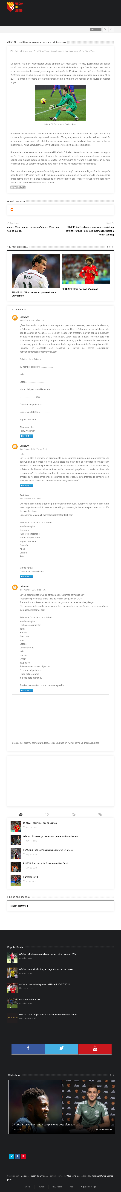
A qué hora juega (88, 1187)
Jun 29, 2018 (30, 827)
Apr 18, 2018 (30, 881)
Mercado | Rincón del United (33, 1176)
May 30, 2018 (30, 854)
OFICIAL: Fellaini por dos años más (80, 289)
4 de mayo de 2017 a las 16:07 (33, 590)
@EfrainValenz (43, 51)
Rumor (41, 1187)
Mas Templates (74, 1176)
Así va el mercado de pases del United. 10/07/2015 (44, 984)
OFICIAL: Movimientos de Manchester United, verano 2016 (48, 954)
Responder (26, 436)
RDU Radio (57, 1187)
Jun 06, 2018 (30, 841)
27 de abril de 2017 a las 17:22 (33, 499)
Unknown (24, 317)
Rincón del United (19, 906)
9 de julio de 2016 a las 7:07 (32, 320)
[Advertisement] (44, 19)
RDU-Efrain (90, 51)
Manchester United (60, 51)
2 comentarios (104, 1129)
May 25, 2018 (30, 868)
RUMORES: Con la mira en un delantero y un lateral (48, 850)
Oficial (28, 1187)
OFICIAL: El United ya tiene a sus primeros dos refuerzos (50, 836)
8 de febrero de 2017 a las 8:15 (33, 449)
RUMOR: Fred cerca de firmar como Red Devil (45, 863)
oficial (81, 51)
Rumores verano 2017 (30, 999)
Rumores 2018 (30, 877)
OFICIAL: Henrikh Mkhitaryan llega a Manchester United (46, 969)
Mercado (73, 51)
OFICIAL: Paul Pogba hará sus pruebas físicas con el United (48, 1014)
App (71, 1187)
